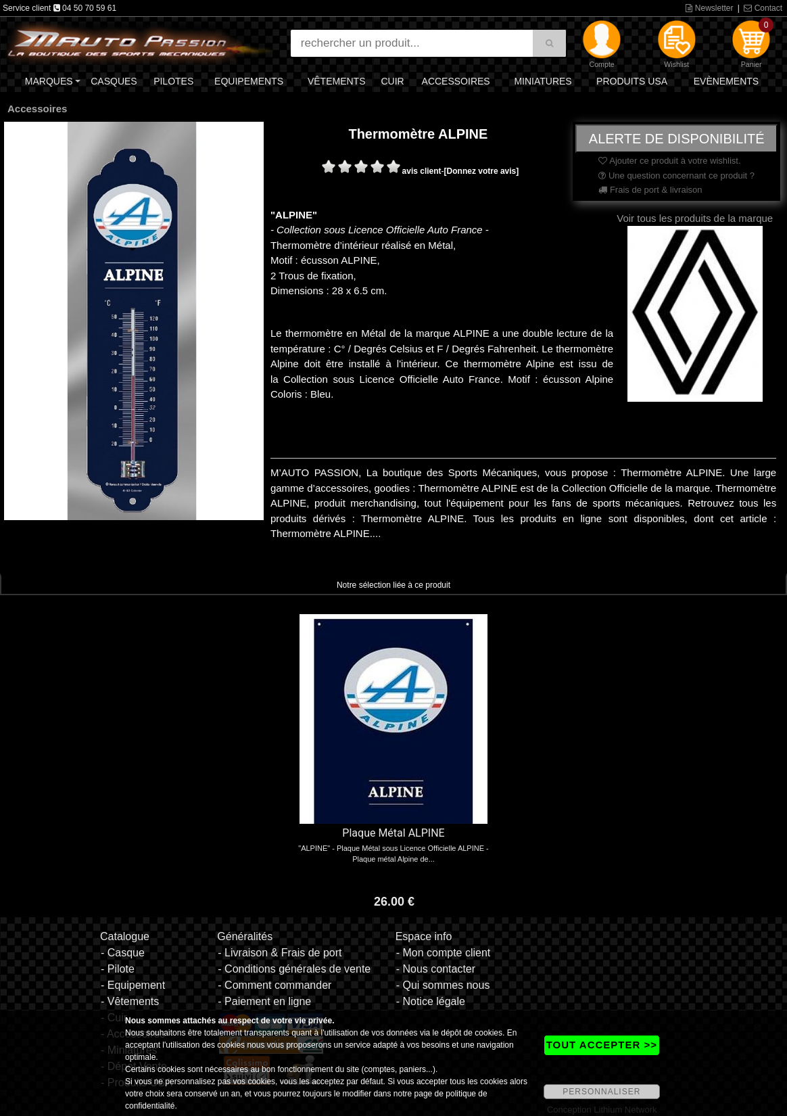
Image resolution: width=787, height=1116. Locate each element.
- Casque (123, 952)
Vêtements (337, 81)
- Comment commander (274, 985)
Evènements (726, 81)
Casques (114, 81)
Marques (49, 81)
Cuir (392, 81)
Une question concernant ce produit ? (676, 175)
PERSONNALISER (601, 1091)
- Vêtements (130, 1001)
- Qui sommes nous (443, 985)
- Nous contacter (435, 969)
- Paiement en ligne (264, 1001)
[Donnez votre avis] (481, 171)
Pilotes (173, 81)
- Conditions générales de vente (294, 969)
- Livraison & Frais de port (279, 952)
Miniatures (542, 81)
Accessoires (456, 81)
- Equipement (133, 985)
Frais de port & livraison (650, 190)
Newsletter (709, 8)
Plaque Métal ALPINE (393, 833)
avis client (422, 171)
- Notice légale (430, 1001)
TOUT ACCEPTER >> (601, 1044)
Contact (763, 8)
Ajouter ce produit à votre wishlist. (669, 161)
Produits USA (631, 81)
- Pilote (118, 969)
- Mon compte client (443, 952)
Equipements (248, 81)
